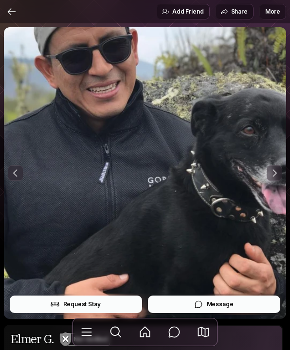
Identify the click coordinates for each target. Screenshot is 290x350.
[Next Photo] (274, 173)
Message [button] (214, 304)
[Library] (86, 332)
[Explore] (115, 332)
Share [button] (234, 12)
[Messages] (174, 332)
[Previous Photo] (15, 173)
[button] (203, 332)
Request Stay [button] (76, 304)
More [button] (272, 11)
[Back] (11, 11)
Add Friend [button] (182, 12)
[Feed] (145, 332)
